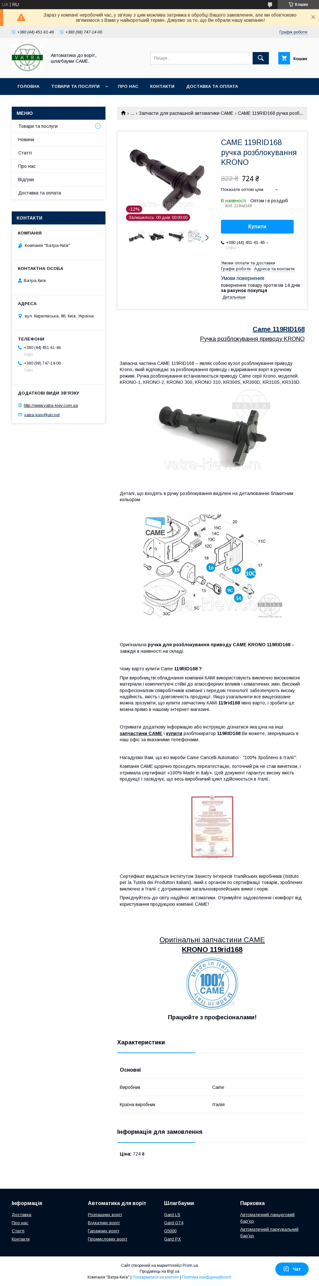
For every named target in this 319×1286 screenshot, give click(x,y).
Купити (257, 226)
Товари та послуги (75, 86)
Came (262, 329)
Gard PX (172, 1239)
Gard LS (172, 1214)
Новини (26, 139)
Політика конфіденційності (206, 1277)
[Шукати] (261, 58)
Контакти (162, 86)
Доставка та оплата (212, 86)
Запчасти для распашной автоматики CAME (186, 113)
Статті (25, 152)
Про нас (128, 86)
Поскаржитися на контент (155, 1277)
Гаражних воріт (103, 1230)
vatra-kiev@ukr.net (42, 414)
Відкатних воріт (104, 1222)
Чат (292, 1269)
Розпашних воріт (105, 1214)
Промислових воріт (107, 1239)
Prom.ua (190, 1265)
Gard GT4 (173, 1222)
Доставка (21, 1214)
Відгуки (26, 179)
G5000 (170, 1230)
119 (278, 329)
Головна (28, 86)
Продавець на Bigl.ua (159, 1271)
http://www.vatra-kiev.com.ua (51, 405)
